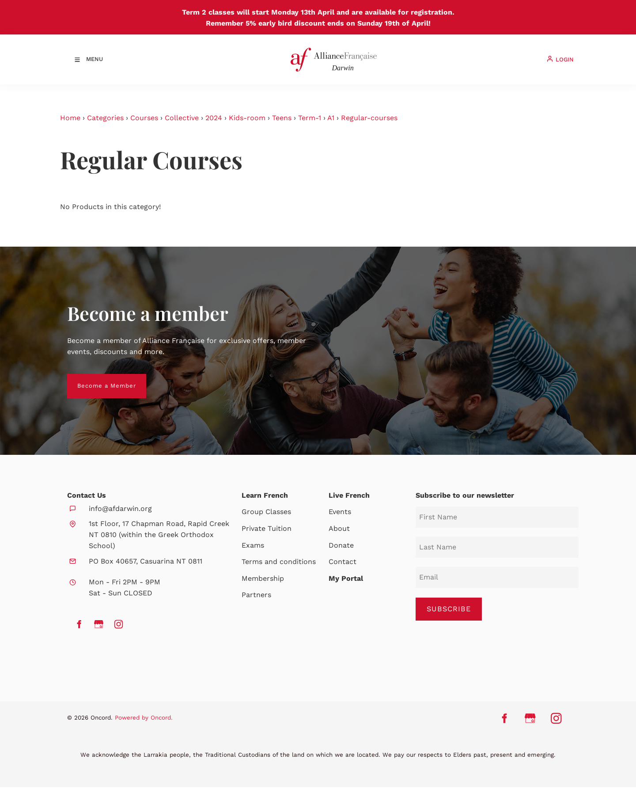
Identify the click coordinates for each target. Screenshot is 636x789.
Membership (263, 578)
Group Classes (266, 511)
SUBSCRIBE (449, 609)
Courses (144, 118)
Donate (341, 545)
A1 (330, 118)
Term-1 (309, 118)
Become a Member (96, 379)
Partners (256, 595)
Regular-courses (369, 118)
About (339, 528)
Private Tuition (267, 528)
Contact (342, 561)
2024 (213, 118)
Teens (282, 118)
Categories (105, 118)
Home (70, 118)
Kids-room (247, 118)
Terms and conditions (279, 561)
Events (340, 511)
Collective (182, 118)
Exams (253, 545)
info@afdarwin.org (120, 508)
